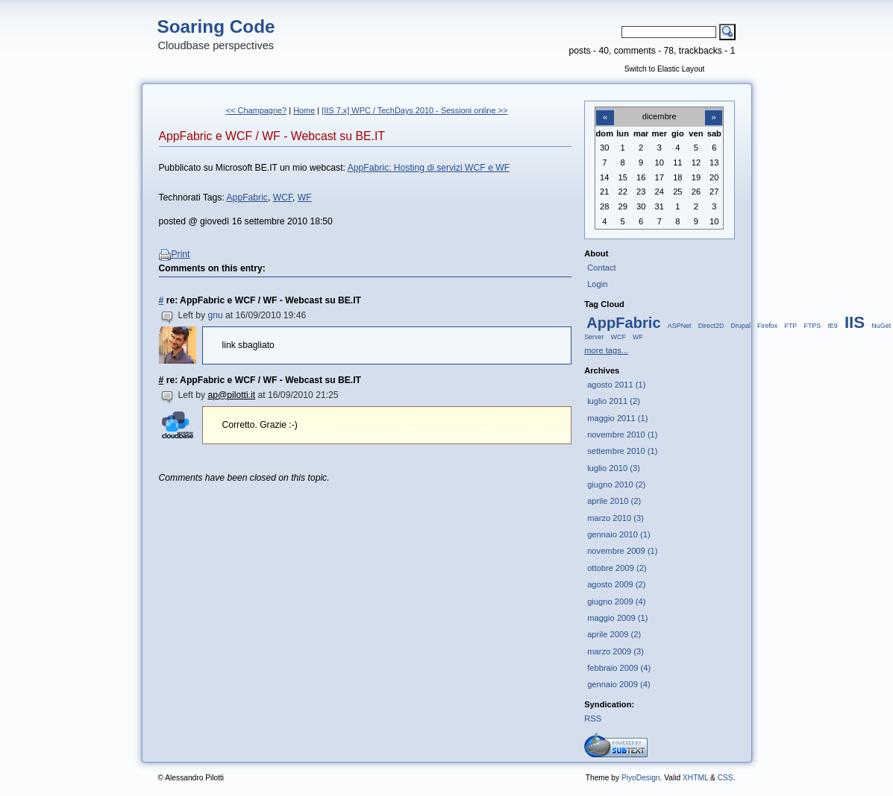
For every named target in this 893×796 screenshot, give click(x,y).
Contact (601, 267)
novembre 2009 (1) (622, 550)
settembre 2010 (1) (622, 450)
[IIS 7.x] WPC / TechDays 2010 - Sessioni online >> (414, 110)
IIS (855, 322)
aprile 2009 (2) (614, 634)
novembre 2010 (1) (622, 434)
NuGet (881, 325)
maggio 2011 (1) (617, 418)
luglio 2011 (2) (613, 401)
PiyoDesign (640, 778)
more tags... (606, 350)
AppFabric (247, 197)
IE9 (832, 325)
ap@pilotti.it (231, 395)
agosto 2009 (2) (616, 584)
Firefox (767, 325)
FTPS (812, 325)
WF (305, 197)
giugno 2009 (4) (616, 601)
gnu (214, 315)
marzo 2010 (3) (615, 518)
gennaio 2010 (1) (618, 534)
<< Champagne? (256, 110)
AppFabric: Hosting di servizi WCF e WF (429, 167)
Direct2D (711, 325)
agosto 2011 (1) (616, 384)
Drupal (741, 325)
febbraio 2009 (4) (619, 667)
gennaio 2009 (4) (618, 684)
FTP (790, 325)
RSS (592, 718)
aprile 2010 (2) (614, 500)
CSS (725, 778)
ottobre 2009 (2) (617, 567)
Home (304, 110)
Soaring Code (216, 26)
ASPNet (680, 325)
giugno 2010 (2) (616, 484)
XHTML (695, 778)
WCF (282, 197)
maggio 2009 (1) (617, 617)
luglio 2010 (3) (613, 468)
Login (597, 283)
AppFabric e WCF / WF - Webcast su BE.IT (272, 136)
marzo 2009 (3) (615, 651)
